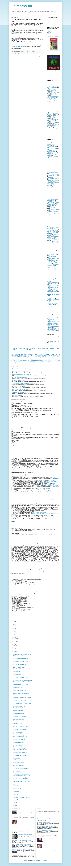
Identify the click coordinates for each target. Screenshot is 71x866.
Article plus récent (15, 56)
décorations (58, 357)
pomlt (21, 362)
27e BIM (29, 348)
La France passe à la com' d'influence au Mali (20, 743)
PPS (36, 354)
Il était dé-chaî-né (16, 730)
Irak (54, 353)
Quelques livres (15, 782)
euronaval (16, 359)
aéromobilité (35, 356)
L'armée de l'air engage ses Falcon (53, 321)
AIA (12, 349)
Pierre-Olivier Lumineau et (24, 571)
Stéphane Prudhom (34, 571)
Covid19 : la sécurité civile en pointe (53, 317)
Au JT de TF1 (50, 289)
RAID (44, 354)
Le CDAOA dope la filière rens (52, 256)
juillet (14, 645)
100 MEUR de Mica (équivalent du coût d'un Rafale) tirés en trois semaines (24, 383)
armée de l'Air (15, 356)
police (15, 362)
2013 (13, 637)
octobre (14, 641)
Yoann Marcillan (15, 571)
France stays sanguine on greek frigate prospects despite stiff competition (52, 97)
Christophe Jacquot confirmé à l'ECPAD (19, 700)
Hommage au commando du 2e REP (19, 683)
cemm (18, 357)
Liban (56, 353)
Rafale (53, 354)
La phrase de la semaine (17, 733)
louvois (31, 360)
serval (26, 53)
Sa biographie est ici (40, 474)
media (54, 360)
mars (14, 651)
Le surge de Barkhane (51, 330)
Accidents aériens (22, 349)
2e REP (32, 348)
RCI (46, 354)
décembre (15, 638)
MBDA (13, 354)
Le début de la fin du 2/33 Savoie (18, 713)
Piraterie (41, 354)
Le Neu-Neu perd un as (17, 709)
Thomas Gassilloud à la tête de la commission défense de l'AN (22, 855)
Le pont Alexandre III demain (18, 687)
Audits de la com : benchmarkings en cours (20, 736)
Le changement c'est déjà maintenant (19, 716)
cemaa (15, 357)
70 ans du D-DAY (45, 348)
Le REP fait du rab (16, 686)
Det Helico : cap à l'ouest (17, 787)
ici (55, 529)
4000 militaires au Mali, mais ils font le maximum (21, 774)
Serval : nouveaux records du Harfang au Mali (20, 777)
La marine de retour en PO (17, 673)
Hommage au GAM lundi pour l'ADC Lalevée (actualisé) (22, 680)
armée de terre (23, 356)
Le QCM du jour (16, 794)
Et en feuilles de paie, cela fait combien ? (19, 386)
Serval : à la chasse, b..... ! (17, 712)
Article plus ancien (40, 56)
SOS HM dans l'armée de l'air (52, 283)
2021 (13, 625)
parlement (48, 361)
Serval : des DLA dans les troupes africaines (20, 749)
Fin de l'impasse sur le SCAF (52, 156)
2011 (32, 42)
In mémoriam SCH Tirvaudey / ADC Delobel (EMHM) (22, 654)
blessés (58, 356)
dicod (49, 357)
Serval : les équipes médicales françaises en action (21, 775)
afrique (56, 355)
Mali (16, 354)
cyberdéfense (46, 357)
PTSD (38, 354)
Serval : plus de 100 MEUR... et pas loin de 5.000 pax (22, 668)
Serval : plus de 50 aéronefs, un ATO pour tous (21, 726)
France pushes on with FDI (52, 117)
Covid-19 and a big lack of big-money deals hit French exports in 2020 (52, 100)
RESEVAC (48, 354)
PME (35, 354)
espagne (13, 359)
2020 (13, 627)
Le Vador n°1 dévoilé (51, 229)
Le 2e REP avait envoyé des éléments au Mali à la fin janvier (22, 37)
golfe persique (46, 359)
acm (48, 355)
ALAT (14, 349)
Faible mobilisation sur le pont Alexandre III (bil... (21, 681)
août (14, 644)
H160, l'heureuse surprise (52, 282)
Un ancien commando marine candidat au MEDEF (21, 670)
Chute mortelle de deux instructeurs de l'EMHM (21, 658)
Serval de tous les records (17, 738)
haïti (53, 359)
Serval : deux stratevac (17, 657)
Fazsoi (26, 353)
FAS (23, 353)
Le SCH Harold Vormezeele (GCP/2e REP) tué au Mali (22, 699)
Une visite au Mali (16, 791)
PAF (33, 354)
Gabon (30, 353)
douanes (54, 357)
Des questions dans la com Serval (18, 704)
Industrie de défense (49, 353)
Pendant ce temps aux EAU (17, 723)
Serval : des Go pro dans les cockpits (19, 748)
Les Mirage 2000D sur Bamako (18, 785)
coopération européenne (38, 357)
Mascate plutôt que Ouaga (17, 720)
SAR (15, 355)
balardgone (43, 356)
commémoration (31, 357)
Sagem (19, 355)
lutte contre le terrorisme (37, 360)
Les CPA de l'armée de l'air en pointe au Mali (20, 735)
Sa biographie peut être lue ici (52, 481)
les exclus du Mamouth (24, 360)
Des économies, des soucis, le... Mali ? (19, 706)
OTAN (29, 354)
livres (28, 360)
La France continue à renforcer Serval (19, 690)
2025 (13, 622)
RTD (51, 354)
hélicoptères (56, 359)
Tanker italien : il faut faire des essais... (19, 762)
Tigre (33, 355)
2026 (13, 621)
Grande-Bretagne (34, 353)
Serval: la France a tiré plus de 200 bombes (20, 696)
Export (16, 353)
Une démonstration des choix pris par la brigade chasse (21, 374)
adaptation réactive (52, 355)
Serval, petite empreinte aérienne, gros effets (20, 677)
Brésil (59, 349)
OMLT (26, 354)
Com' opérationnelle (45, 350)
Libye (58, 353)
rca (30, 362)
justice (19, 360)
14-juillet (26, 348)
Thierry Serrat (48, 571)
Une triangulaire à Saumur (17, 671)
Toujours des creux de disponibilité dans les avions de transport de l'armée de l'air (53, 237)
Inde (45, 353)
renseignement (39, 362)
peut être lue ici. (52, 480)
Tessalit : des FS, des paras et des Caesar (20, 751)
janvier (14, 799)
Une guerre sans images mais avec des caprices (20, 371)
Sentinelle (25, 355)
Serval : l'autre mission (17, 771)
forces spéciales (33, 359)
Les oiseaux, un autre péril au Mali (19, 739)
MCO (15, 354)
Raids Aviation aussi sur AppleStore (19, 722)
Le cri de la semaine (16, 758)
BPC (50, 349)
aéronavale (39, 356)
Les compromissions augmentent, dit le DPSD (20, 661)
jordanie (16, 360)
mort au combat (22, 53)
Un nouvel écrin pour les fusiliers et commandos (21, 778)
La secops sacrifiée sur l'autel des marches (19, 368)
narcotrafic (25, 361)
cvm (43, 357)
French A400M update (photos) (18, 717)
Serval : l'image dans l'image (18, 772)
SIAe (17, 355)
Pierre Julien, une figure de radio (17, 395)
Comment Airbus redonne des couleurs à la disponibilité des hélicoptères (52, 144)
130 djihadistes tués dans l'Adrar (18, 655)
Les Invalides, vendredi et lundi (18, 694)
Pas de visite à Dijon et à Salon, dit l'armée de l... (21, 752)
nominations (32, 361)
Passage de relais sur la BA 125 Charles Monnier (20, 826)
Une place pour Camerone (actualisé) (19, 678)
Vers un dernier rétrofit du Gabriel (53, 195)
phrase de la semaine (53, 361)
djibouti (51, 357)
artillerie (28, 356)
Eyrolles (49, 32)
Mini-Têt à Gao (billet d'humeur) (18, 742)
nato (27, 361)
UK (36, 355)
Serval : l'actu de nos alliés (17, 746)
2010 (13, 803)
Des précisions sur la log (17, 788)
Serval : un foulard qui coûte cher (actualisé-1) (20, 768)
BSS (53, 349)
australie (31, 356)
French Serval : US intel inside (18, 691)
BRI (52, 349)
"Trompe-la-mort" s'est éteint (18, 707)
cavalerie (13, 357)
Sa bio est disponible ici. (42, 489)
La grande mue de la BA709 (52, 146)
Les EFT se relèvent (16, 784)
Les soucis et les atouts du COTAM (53, 285)
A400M (58, 348)
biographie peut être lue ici (49, 484)
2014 (13, 635)
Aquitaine (41, 349)
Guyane (38, 353)
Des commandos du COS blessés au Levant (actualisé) (21, 844)
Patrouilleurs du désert (51, 207)
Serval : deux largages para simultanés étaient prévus (22, 703)
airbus (59, 355)
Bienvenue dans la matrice (17, 756)
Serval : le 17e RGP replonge (18, 745)
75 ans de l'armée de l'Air (52, 348)
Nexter (22, 354)
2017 (13, 631)
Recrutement (57, 354)
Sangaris (22, 355)
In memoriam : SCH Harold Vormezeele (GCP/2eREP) (22, 697)
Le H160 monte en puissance (52, 148)
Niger (24, 354)
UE (35, 355)
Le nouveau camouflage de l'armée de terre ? (24, 849)
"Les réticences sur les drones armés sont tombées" (21, 797)
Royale (13, 355)
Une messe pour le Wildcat (17, 790)
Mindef (19, 354)
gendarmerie (40, 359)
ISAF (43, 353)
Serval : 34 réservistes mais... (18, 725)
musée (22, 361)
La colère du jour (16, 759)
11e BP (21, 348)
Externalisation (20, 353)
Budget (13, 350)
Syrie (28, 355)
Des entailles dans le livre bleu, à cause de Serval (21, 781)
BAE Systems (47, 349)
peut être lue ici (52, 477)
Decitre (49, 31)
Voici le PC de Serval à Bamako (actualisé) (19, 392)
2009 (13, 805)
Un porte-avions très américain (53, 209)
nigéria (29, 361)
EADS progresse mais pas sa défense (19, 664)
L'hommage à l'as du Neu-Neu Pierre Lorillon (20, 684)
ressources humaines (45, 362)
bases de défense (48, 356)
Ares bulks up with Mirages (52, 115)
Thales (31, 355)
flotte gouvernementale (24, 359)
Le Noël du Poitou (50, 201)
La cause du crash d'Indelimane (53, 213)
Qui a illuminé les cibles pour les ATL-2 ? (20, 755)
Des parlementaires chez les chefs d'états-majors (21, 693)
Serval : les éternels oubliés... (18, 732)
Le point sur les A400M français (18, 719)
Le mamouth (22, 6)
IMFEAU (41, 353)
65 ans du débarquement (38, 348)
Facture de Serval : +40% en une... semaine (20, 769)
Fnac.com (49, 33)
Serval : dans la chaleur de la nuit (18, 765)
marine (50, 360)
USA (38, 355)
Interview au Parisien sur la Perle (53, 287)
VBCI (43, 355)
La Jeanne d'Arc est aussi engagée (53, 315)
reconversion (33, 362)
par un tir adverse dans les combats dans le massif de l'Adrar (43, 475)
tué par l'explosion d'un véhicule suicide (39, 512)
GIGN (28, 353)
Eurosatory (13, 353)
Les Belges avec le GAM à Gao (18, 674)
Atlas (44, 349)
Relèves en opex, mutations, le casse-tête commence (52, 303)
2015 (13, 634)
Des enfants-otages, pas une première (19, 667)
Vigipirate (45, 355)
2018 (13, 630)
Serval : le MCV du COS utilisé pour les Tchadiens (21, 665)
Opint (31, 354)
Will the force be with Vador (52, 94)
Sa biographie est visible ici (18, 476)
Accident (16, 349)
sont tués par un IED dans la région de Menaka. (48, 518)
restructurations (53, 362)
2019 (13, 628)
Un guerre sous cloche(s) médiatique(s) (18, 380)
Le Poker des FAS (51, 241)
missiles (13, 361)
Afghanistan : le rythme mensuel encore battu (20, 764)
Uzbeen (40, 355)
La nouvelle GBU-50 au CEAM (52, 242)
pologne (18, 362)
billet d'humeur (54, 356)
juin (14, 647)
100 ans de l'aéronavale (15, 348)
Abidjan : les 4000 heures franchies (19, 710)
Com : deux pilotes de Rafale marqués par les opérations (21, 840)
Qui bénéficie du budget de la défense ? (19, 729)
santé (25, 363)
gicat (43, 359)
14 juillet (23, 348)
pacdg (39, 361)
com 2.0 (20, 357)
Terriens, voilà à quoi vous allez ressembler (24, 834)
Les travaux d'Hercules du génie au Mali (19, 761)
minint (59, 360)
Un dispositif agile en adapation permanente (19, 377)
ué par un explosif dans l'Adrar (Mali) (39, 480)
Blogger (45, 860)
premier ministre (24, 362)
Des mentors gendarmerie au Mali (53, 280)
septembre (15, 642)
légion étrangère (17, 53)
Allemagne (38, 349)
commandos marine (25, 357)
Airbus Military (33, 349)
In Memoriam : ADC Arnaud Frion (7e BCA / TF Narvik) (21, 389)
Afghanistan (28, 349)
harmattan (50, 359)
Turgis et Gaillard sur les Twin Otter (53, 225)
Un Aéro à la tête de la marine (52, 244)
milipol (56, 360)
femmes (19, 359)
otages (36, 361)
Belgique (56, 349)
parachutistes (42, 361)
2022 (13, 624)
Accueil (27, 56)
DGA (56, 350)
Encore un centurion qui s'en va (17, 816)
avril (14, 650)
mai (14, 648)
